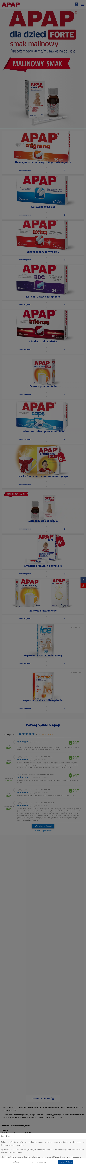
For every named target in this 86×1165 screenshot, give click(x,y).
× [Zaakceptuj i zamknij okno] (84, 1136)
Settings (16, 1162)
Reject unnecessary (38, 1162)
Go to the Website (65, 1162)
